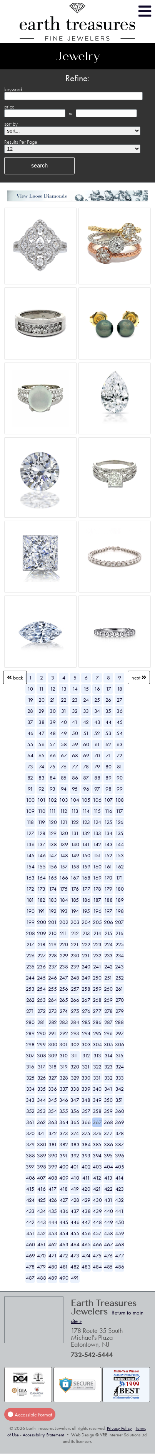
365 (75, 1122)
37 (30, 722)
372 (52, 1133)
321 (86, 1066)
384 (86, 1144)
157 (64, 866)
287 (108, 1022)
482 (74, 1266)
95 (75, 788)
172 (30, 888)
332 (108, 1077)
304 (97, 1044)
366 (86, 1122)
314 (108, 1055)
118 (30, 822)
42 (86, 722)
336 (52, 1088)
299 (41, 1044)
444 (52, 1222)
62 (108, 744)
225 (119, 944)
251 (108, 977)
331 (97, 1077)
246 (52, 977)
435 (52, 1211)
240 (86, 966)
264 (52, 999)
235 (30, 966)
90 (120, 777)
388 (30, 1155)
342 (119, 1088)
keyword (13, 89)
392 (74, 1155)
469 (30, 1255)
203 (75, 922)
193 (64, 911)
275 (75, 1011)
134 (108, 833)
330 (86, 1077)
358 (97, 1111)
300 (52, 1044)
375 (86, 1133)
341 (108, 1088)
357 (86, 1111)
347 (74, 1099)
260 (108, 988)
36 (120, 710)
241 (97, 966)
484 (97, 1266)
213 (86, 933)
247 (63, 977)
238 (63, 966)
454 (63, 1233)
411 (86, 1177)
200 (41, 922)
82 (30, 777)
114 (86, 810)
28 (30, 710)
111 (52, 810)
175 (64, 888)
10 (30, 688)
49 (64, 733)
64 (30, 755)
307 (30, 1055)
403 (97, 1166)
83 (41, 777)
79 (97, 766)
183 (52, 899)
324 (119, 1066)
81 (119, 766)
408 (52, 1177)
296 (108, 1033)
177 (86, 888)
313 (97, 1055)
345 (52, 1099)
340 (97, 1088)
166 (63, 877)
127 (30, 833)
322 (97, 1066)
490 (63, 1277)
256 (63, 988)
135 (119, 833)
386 (108, 1144)
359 (108, 1111)
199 (30, 922)
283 (63, 1022)
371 (41, 1133)
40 (64, 722)
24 (86, 699)
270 (119, 999)
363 (52, 1122)
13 (64, 688)
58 (64, 744)
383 (75, 1144)
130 (64, 833)
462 (52, 1244)
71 (108, 755)
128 (41, 833)
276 (86, 1011)
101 (41, 799)
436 (63, 1211)
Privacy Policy (119, 1428)
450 (119, 1222)
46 (30, 733)
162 (119, 866)
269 (108, 999)
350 (108, 1099)
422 (108, 1188)
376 (97, 1133)
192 (52, 911)
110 (41, 810)
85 (64, 777)
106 (97, 799)
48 (53, 733)
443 (41, 1222)
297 (119, 1033)
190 (30, 911)
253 (30, 988)
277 (97, 1011)
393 (86, 1155)
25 (97, 699)
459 (119, 1233)
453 (52, 1233)
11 (41, 688)
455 (75, 1233)
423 (119, 1188)
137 (41, 844)
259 (97, 988)
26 (108, 699)
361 (30, 1122)
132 (86, 833)
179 (108, 888)
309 (52, 1055)
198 (119, 911)
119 (41, 822)
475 (97, 1255)
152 (108, 855)
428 (75, 1199)
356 (74, 1111)
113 (74, 810)
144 (119, 844)
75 (52, 766)
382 (63, 1144)
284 (74, 1022)
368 (108, 1122)
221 (75, 944)
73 (30, 766)
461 (41, 1244)
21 (52, 699)
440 (108, 1211)
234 (119, 955)
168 (86, 877)
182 (41, 899)
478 (30, 1266)
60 (86, 744)
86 (75, 777)
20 (41, 699)
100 (30, 799)
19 (30, 699)
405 (119, 1166)
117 (119, 810)
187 (97, 899)
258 (86, 988)
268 (97, 999)
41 (75, 722)
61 (97, 744)
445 (63, 1222)
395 (108, 1155)
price (9, 106)
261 (119, 988)
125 (108, 822)
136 (30, 844)
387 (119, 1144)
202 (63, 922)
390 (52, 1155)
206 (108, 922)
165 (52, 877)
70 (97, 755)
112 (63, 810)
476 (108, 1255)
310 (64, 1055)
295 (97, 1033)
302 (75, 1044)
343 (30, 1099)
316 (30, 1066)
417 (52, 1188)
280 (30, 1022)
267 (86, 999)
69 (86, 755)
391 (64, 1155)
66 (53, 755)
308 (41, 1055)
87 (86, 777)
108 (119, 799)
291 (52, 1033)
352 (30, 1111)
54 (120, 733)
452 (41, 1233)
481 (64, 1266)
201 (52, 922)
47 (41, 733)
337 (64, 1088)
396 (119, 1155)
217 (30, 944)
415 (30, 1188)
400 (63, 1166)
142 (97, 844)
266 (74, 999)
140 (75, 844)
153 (119, 855)
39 (53, 722)
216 (119, 933)
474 (86, 1255)
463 (63, 1244)
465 (86, 1244)
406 (30, 1177)
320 (74, 1066)
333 (119, 1077)
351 (119, 1099)
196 (97, 911)
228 (52, 955)
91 (30, 788)
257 (75, 988)
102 (52, 799)
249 (86, 977)
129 (52, 833)
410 (75, 1177)
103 (63, 799)
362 (41, 1122)
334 (30, 1088)
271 (30, 1011)
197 (108, 911)
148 (64, 855)
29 (41, 710)
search (39, 165)
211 (63, 933)
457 (97, 1233)
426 (52, 1199)
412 (97, 1177)
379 (30, 1144)
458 (108, 1233)
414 (119, 1177)
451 (30, 1233)
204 (86, 922)
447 (86, 1222)
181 (30, 899)
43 (97, 722)
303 (86, 1044)
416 (41, 1188)
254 (41, 988)
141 (86, 844)
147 (52, 855)
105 (86, 799)
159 (86, 866)
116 (108, 810)
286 (97, 1022)
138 (52, 844)
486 (119, 1266)
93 (52, 788)
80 (108, 766)
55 (30, 744)
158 (75, 866)
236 (41, 966)
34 (97, 710)
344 (41, 1099)
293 (75, 1033)
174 (53, 888)
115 (97, 810)
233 (108, 955)
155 (41, 866)
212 (75, 933)
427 (64, 1199)
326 (41, 1077)
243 (119, 966)
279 (119, 1011)
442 (30, 1222)
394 (97, 1155)
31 (64, 710)
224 (108, 944)
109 (30, 810)
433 (30, 1211)
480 (52, 1266)
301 (63, 1044)
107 (108, 799)
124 (97, 822)
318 (53, 1066)
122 (75, 822)
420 (86, 1188)
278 (108, 1011)
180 (119, 888)
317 (41, 1066)
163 (30, 877)
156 (52, 866)
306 (119, 1044)
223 (97, 944)
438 (86, 1211)
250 (97, 977)
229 (64, 955)
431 (108, 1199)
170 (108, 877)
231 (86, 955)
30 (53, 710)
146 (41, 855)
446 (75, 1222)
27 (119, 699)
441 (119, 1211)
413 (108, 1177)
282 (52, 1022)
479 (41, 1266)
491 (75, 1277)
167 (74, 877)
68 (75, 755)
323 (108, 1066)
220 (63, 944)
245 (41, 977)
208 (30, 933)
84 (53, 777)
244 (30, 977)
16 (97, 688)
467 (108, 1244)
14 (75, 688)
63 (120, 744)
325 (30, 1077)
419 (75, 1188)
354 (52, 1111)
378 (119, 1133)
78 (86, 766)
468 (119, 1244)
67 (64, 755)
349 (97, 1099)
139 (64, 844)
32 (75, 710)
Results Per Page (20, 141)
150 (86, 855)
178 (97, 888)
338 (74, 1088)
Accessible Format (30, 1414)
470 (41, 1255)
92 (41, 788)
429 (86, 1199)
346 (63, 1099)
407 (41, 1177)
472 (63, 1255)
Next (139, 677)
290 (41, 1033)
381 (52, 1144)
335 (41, 1088)
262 (30, 999)
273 (52, 1011)
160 (97, 866)
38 (41, 722)
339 (86, 1088)
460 (30, 1244)
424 (30, 1199)
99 (120, 788)
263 (41, 999)
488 (41, 1277)
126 (119, 822)
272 (41, 1011)
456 (86, 1233)
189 (119, 899)
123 (86, 822)
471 (52, 1255)
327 (52, 1077)
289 (30, 1033)
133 (97, 833)
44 (108, 722)
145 (30, 855)
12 (52, 688)
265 (63, 999)
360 (119, 1111)
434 (41, 1211)
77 (75, 766)
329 (75, 1077)
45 (120, 722)
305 (108, 1044)
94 (64, 788)
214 (97, 933)
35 (108, 710)
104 (74, 799)
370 (30, 1133)
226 (30, 955)
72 (119, 755)
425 (41, 1199)
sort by (11, 123)
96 (86, 788)
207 (119, 922)
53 (108, 733)
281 (41, 1022)
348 (86, 1099)
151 (97, 855)
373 (64, 1133)
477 (119, 1255)
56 (41, 744)
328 (64, 1077)
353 (41, 1111)
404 (108, 1166)
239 (74, 966)
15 (86, 688)
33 (86, 710)
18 (119, 688)
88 (97, 777)
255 (52, 988)
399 (52, 1166)
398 (41, 1166)
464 (75, 1244)
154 (30, 866)
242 (108, 966)
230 (74, 955)
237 (52, 966)
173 (41, 888)
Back (15, 677)
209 (41, 933)
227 (41, 955)
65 (41, 755)
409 (63, 1177)
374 (75, 1133)
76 (64, 766)
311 (74, 1055)
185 (75, 899)
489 (52, 1277)
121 (64, 822)
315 (119, 1055)
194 (75, 911)
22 (64, 699)
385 (97, 1144)
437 (74, 1211)
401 (74, 1166)
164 (41, 877)
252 (119, 977)
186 (86, 899)
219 (53, 944)
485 (108, 1266)
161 (108, 866)
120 (52, 822)
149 (75, 855)
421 (97, 1188)
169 (97, 877)
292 (64, 1033)
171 (119, 877)
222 (86, 944)
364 (63, 1122)
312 (86, 1055)
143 (108, 844)
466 (97, 1244)
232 (97, 955)
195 (86, 911)
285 (86, 1022)
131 (75, 833)
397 (30, 1166)
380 (41, 1144)
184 (64, 899)
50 (75, 733)
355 (63, 1111)
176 (75, 888)
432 (119, 1199)
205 (97, 922)
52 (97, 733)
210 (52, 933)
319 (64, 1066)
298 (30, 1044)
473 (74, 1255)
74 (41, 766)
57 (52, 744)
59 (75, 744)
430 (97, 1199)
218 (41, 944)
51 (86, 733)
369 (119, 1122)
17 (108, 688)
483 (86, 1266)
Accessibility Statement (43, 1435)
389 (41, 1155)
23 (75, 699)
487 (30, 1277)
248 (74, 977)
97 (97, 788)
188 (108, 899)
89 (108, 777)
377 (108, 1133)
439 (97, 1211)
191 (41, 911)
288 (119, 1022)
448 (97, 1222)
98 (108, 788)
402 (86, 1166)
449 (108, 1222)
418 (64, 1188)
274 (64, 1011)
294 (86, 1033)
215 (108, 933)
